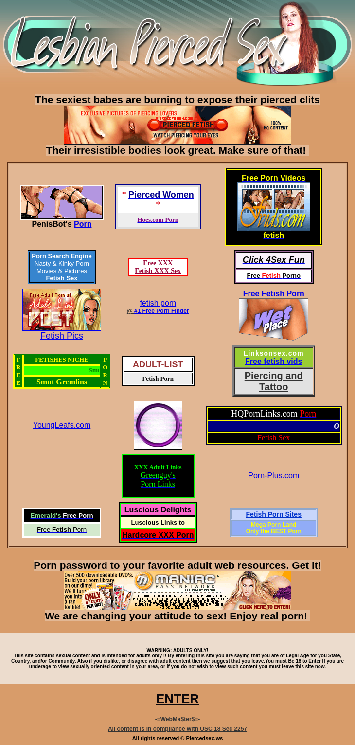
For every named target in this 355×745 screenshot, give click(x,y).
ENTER (177, 698)
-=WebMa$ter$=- (177, 719)
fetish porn (158, 303)
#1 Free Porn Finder (161, 311)
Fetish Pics (61, 336)
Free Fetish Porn (273, 294)
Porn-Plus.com (273, 476)
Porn (82, 224)
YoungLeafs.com (62, 425)
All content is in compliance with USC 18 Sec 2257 (177, 729)
